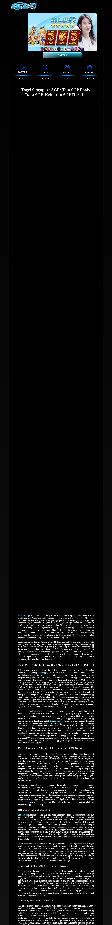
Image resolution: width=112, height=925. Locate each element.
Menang (89, 72)
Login (44, 72)
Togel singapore (25, 615)
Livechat (67, 72)
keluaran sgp (54, 721)
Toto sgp (22, 815)
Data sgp (42, 672)
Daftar (62, 55)
